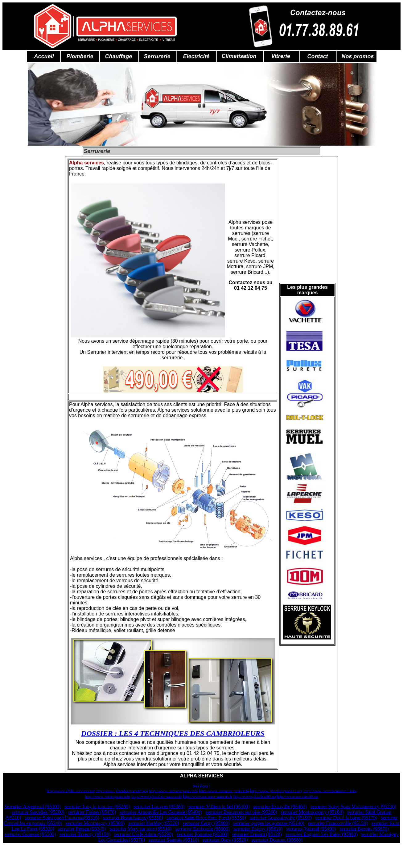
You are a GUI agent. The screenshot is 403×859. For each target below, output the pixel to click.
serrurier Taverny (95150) (85, 834)
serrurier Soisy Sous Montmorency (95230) (353, 806)
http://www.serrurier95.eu (297, 796)
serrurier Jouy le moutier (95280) (97, 806)
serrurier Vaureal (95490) (311, 828)
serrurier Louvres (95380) (159, 806)
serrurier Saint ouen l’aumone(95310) (62, 817)
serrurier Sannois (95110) (174, 839)
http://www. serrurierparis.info (173, 790)
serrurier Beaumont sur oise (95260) (241, 812)
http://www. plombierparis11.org (276, 790)
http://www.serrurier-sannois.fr (207, 796)
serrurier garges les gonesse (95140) (268, 823)
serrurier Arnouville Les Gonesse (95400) (161, 812)
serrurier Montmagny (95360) (95, 823)
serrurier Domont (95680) (277, 839)
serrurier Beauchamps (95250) (133, 817)
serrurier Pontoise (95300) (202, 834)
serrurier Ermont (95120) (257, 834)
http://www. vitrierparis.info (107, 796)
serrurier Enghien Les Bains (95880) (322, 834)
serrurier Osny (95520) (225, 839)
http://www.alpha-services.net (71, 790)
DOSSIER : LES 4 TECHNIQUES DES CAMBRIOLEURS (173, 733)
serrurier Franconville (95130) (338, 823)
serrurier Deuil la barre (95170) (346, 817)
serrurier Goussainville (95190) (280, 817)
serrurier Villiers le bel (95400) (219, 806)
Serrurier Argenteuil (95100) (32, 806)
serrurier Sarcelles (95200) (38, 812)
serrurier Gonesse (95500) (30, 834)
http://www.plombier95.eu (254, 796)
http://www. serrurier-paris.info (224, 790)
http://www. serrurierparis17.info (329, 790)
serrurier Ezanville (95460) (279, 806)
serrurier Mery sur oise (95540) (140, 828)
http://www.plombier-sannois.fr (156, 796)
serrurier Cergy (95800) (206, 823)
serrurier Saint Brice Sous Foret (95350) (206, 817)
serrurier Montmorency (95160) (312, 812)
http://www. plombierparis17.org (122, 790)
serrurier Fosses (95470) (92, 812)
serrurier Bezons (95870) (364, 828)
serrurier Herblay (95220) (153, 823)
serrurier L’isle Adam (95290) (143, 834)
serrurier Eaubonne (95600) (202, 828)
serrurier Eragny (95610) (257, 828)
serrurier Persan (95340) (82, 828)
